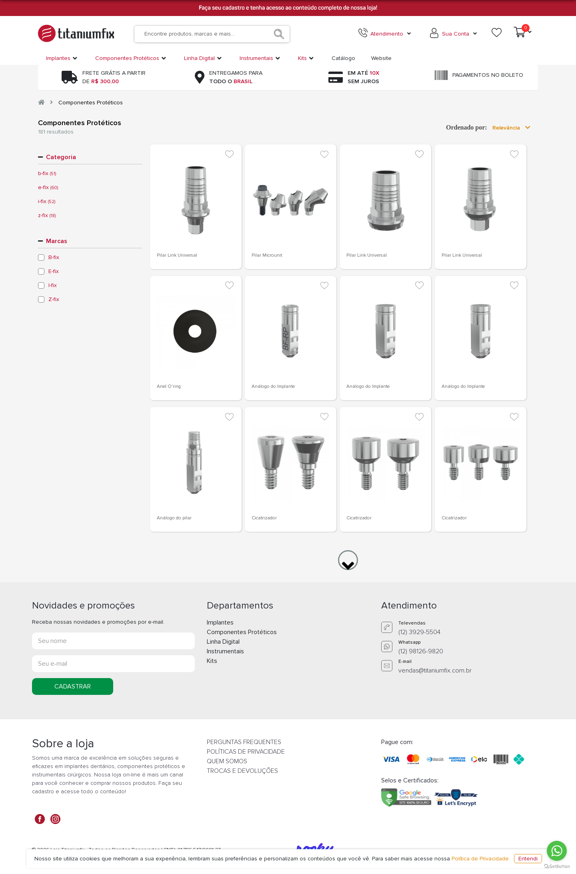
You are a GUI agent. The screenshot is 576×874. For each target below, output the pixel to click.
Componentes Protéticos (90, 102)
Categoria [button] (61, 157)
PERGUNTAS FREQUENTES (244, 742)
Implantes (220, 623)
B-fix (53, 257)
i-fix (46, 201)
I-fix (52, 285)
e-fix (48, 187)
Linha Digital (223, 642)
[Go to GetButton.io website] (557, 866)
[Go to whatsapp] (557, 851)
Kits (212, 661)
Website (381, 58)
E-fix (53, 271)
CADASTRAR (72, 686)
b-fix (47, 173)
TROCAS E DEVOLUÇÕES (242, 771)
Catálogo (343, 58)
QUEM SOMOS (227, 761)
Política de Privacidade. (481, 858)
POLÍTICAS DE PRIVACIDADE (246, 752)
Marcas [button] (56, 241)
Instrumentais (225, 651)
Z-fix (53, 299)
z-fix (47, 215)
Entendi (528, 858)
